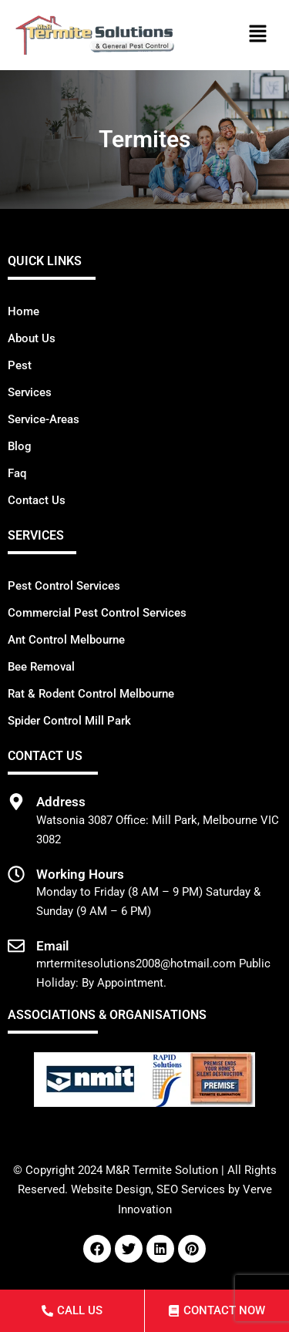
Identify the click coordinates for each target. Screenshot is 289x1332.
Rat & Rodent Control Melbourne (91, 694)
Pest (20, 365)
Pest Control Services (64, 586)
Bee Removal (41, 667)
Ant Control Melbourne (66, 640)
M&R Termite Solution (162, 1170)
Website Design (111, 1189)
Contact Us (37, 500)
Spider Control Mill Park (69, 721)
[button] (258, 35)
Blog (20, 446)
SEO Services (190, 1189)
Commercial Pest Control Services (97, 613)
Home (23, 311)
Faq (17, 473)
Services (30, 392)
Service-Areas (43, 419)
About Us (31, 338)
